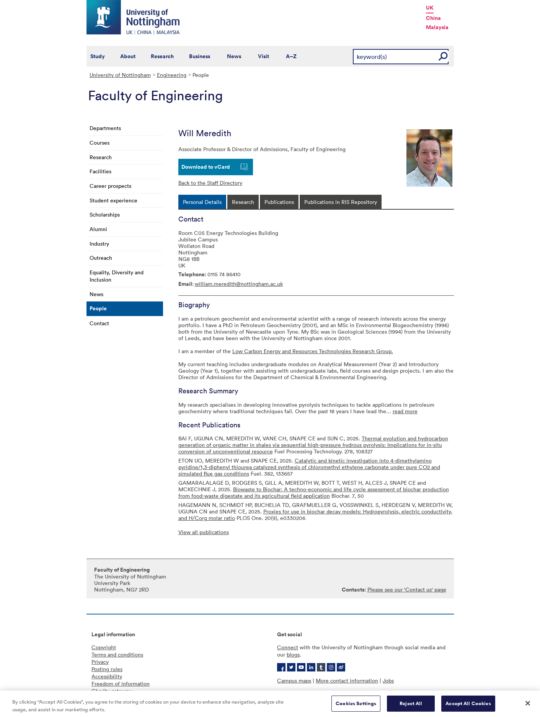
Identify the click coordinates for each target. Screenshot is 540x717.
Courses (99, 142)
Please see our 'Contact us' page (406, 589)
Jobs (388, 680)
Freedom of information (120, 683)
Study (97, 56)
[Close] (527, 706)
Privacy (100, 661)
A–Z (291, 56)
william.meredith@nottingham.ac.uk (239, 283)
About (127, 56)
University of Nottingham (120, 74)
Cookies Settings (356, 706)
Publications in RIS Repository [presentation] (340, 201)
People (98, 308)
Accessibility (106, 676)
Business (199, 56)
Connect (287, 647)
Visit (263, 56)
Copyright (103, 647)
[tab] (202, 202)
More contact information (347, 680)
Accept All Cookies (468, 706)
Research (162, 56)
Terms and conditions (117, 654)
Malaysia (437, 27)
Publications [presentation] (279, 201)
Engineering (171, 74)
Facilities (100, 171)
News (234, 56)
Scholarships (105, 214)
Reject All (411, 706)
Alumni (98, 229)
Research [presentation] (243, 201)
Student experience (113, 200)
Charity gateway (111, 690)
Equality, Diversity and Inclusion (117, 276)
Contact (99, 323)
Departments (105, 128)
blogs (293, 654)
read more (405, 411)
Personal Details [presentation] (202, 201)
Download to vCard (205, 167)
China (433, 18)
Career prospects (110, 185)
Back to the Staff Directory (210, 182)
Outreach (101, 257)
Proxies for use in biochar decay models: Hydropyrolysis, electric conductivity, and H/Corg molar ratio (315, 514)
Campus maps (294, 680)
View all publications (203, 532)
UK (430, 7)
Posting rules (106, 669)
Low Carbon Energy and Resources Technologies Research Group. (312, 351)
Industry (99, 243)
